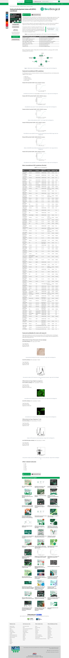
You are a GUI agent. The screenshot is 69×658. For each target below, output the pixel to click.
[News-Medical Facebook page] (13, 651)
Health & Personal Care (13, 636)
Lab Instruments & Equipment (14, 6)
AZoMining (49, 633)
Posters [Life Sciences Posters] (24, 637)
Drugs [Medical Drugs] (11, 638)
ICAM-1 (25, 466)
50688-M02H (38, 137)
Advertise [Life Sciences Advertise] (36, 632)
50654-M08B (37, 93)
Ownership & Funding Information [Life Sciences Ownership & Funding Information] (40, 638)
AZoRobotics (50, 631)
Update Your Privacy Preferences (53, 650)
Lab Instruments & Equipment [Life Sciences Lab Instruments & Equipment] (27, 628)
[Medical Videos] (11, 643)
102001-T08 (34, 341)
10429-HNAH (40, 109)
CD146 (25, 468)
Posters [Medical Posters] (11, 641)
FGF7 (25, 465)
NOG (33, 28)
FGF (41, 28)
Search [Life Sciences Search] (36, 628)
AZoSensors (49, 632)
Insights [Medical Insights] (11, 633)
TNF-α (37, 28)
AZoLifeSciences (50, 637)
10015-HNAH (39, 96)
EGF (24, 29)
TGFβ (25, 463)
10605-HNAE (37, 151)
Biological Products (23, 6)
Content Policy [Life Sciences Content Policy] (37, 637)
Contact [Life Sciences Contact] (36, 633)
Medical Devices (12, 637)
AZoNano (49, 627)
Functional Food (12, 627)
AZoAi (48, 638)
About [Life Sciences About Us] (36, 626)
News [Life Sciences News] (24, 627)
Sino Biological (50, 49)
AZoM (48, 626)
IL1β (43, 28)
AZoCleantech (50, 628)
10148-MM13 (34, 400)
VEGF (35, 28)
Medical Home (20, 1)
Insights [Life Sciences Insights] (24, 633)
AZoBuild (49, 636)
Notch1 (25, 469)
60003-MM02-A (34, 420)
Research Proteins (30, 6)
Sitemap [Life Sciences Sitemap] (36, 631)
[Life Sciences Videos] (24, 639)
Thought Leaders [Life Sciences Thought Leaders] (25, 632)
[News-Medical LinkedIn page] (17, 651)
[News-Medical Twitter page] (15, 651)
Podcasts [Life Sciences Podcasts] (24, 638)
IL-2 (39, 28)
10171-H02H (38, 82)
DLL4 (27, 28)
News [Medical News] (10, 628)
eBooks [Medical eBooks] (11, 639)
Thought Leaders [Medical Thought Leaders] (12, 632)
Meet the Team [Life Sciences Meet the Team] (37, 627)
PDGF (25, 467)
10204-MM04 (36, 382)
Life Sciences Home (29, 1)
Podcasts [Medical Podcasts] (11, 642)
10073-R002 (34, 359)
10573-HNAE (38, 122)
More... (58, 3)
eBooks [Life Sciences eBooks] (24, 636)
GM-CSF (24, 28)
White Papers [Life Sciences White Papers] (25, 631)
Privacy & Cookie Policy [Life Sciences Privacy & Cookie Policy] (38, 636)
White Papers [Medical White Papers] (12, 631)
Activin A (30, 28)
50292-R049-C (39, 440)
